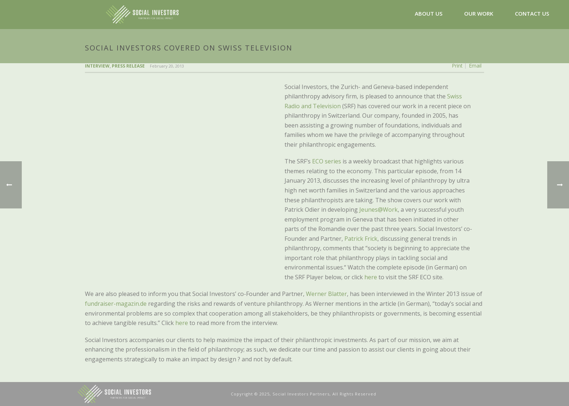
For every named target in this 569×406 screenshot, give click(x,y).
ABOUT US (428, 13)
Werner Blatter (326, 294)
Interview (97, 66)
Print (457, 66)
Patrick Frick (360, 239)
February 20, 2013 (167, 66)
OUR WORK (478, 13)
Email (475, 66)
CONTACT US (532, 13)
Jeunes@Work (378, 210)
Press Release (128, 66)
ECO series (326, 161)
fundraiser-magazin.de (116, 304)
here (370, 277)
